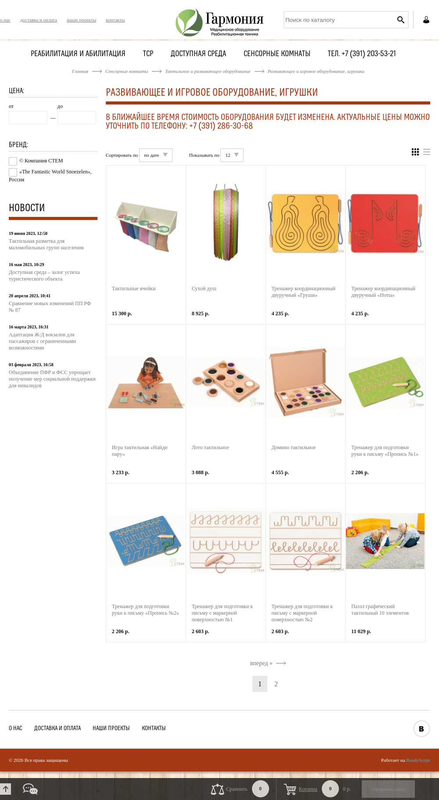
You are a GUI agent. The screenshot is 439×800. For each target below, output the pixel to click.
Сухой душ (204, 288)
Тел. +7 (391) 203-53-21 (362, 54)
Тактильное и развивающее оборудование (207, 71)
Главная (80, 71)
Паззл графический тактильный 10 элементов (380, 609)
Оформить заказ (388, 789)
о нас (5, 19)
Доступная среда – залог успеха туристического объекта (44, 275)
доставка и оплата (38, 19)
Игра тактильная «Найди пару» (140, 450)
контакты (115, 19)
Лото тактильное (210, 447)
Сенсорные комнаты (277, 54)
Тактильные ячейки (134, 288)
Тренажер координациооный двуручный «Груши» (304, 291)
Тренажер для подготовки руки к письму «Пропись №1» (384, 450)
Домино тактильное (294, 447)
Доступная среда (198, 54)
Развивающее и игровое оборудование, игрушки (316, 71)
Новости (27, 208)
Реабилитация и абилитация (78, 54)
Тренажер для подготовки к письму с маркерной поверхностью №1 (222, 613)
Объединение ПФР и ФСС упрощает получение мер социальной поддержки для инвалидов (52, 379)
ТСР (148, 54)
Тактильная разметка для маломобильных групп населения (46, 244)
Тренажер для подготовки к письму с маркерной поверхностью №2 (302, 613)
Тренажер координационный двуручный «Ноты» (383, 291)
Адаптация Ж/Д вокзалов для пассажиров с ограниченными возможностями (42, 341)
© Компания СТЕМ (41, 161)
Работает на (405, 760)
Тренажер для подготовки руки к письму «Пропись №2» (145, 609)
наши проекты (81, 19)
